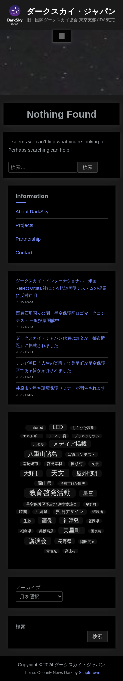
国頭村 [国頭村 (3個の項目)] (77, 463)
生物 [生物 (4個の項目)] (27, 520)
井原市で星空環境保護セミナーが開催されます (60, 388)
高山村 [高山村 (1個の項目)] (70, 551)
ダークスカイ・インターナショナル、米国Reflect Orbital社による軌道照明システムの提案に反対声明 (61, 288)
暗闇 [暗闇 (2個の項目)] (23, 512)
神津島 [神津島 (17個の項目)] (71, 520)
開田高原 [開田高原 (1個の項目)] (87, 542)
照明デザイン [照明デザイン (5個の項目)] (70, 511)
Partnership (28, 239)
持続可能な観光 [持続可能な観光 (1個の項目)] (72, 483)
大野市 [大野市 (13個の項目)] (31, 473)
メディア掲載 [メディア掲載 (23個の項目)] (70, 444)
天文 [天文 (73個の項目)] (57, 473)
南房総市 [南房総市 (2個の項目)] (30, 463)
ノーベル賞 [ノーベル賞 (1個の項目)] (57, 436)
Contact (24, 252)
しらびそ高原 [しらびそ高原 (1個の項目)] (83, 428)
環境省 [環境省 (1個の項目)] (97, 512)
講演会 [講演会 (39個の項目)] (38, 540)
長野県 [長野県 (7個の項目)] (65, 541)
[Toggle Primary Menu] (61, 36)
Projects (24, 225)
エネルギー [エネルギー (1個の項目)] (32, 436)
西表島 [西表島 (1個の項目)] (96, 531)
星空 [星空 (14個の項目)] (88, 493)
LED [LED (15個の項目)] (58, 427)
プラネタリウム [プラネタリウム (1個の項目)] (86, 436)
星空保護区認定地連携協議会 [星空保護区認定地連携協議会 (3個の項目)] (51, 504)
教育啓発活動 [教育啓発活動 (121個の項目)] (50, 493)
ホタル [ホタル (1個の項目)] (38, 444)
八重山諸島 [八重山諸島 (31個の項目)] (42, 454)
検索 (21, 626)
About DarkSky (32, 211)
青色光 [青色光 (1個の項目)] (51, 551)
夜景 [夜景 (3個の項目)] (95, 463)
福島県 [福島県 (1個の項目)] (25, 531)
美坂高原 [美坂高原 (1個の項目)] (46, 531)
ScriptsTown (89, 672)
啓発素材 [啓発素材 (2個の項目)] (54, 463)
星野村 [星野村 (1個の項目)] (91, 504)
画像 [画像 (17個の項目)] (47, 520)
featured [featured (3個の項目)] (35, 427)
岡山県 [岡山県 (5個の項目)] (44, 483)
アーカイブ (28, 587)
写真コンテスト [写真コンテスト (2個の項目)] (81, 454)
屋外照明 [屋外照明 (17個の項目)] (86, 473)
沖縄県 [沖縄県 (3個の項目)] (41, 512)
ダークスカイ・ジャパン (71, 11)
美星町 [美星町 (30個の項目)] (72, 530)
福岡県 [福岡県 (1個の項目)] (94, 521)
